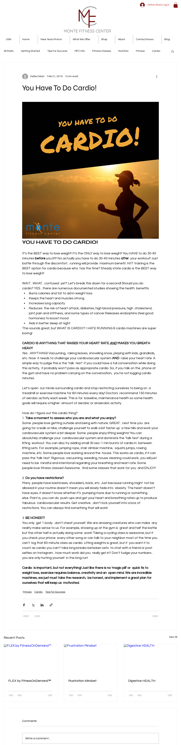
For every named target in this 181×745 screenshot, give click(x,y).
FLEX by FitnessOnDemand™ (29, 681)
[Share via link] (51, 605)
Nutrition (123, 51)
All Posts (8, 51)
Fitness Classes (101, 51)
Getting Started (30, 51)
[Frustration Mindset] (90, 659)
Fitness (140, 51)
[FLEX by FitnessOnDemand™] (30, 659)
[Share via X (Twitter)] (33, 605)
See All (173, 637)
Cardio (156, 51)
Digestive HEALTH (142, 681)
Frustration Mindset (82, 681)
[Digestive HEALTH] (150, 659)
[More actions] (156, 76)
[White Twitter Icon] (165, 8)
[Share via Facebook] (24, 605)
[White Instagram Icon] (172, 8)
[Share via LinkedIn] (42, 605)
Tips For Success (57, 51)
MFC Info (80, 51)
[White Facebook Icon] (158, 8)
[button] (175, 5)
